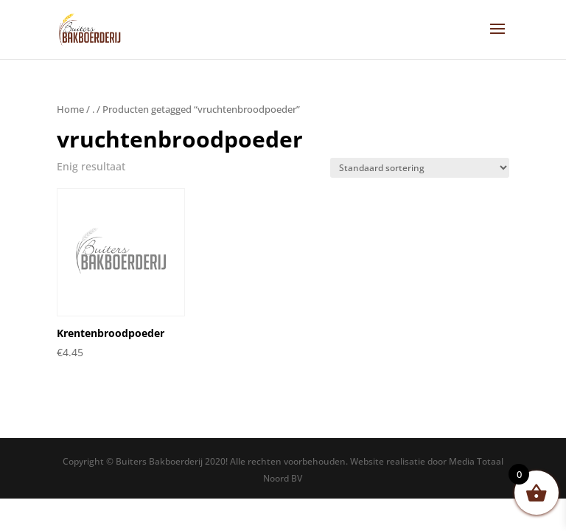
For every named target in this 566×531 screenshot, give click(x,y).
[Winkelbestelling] (419, 168)
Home (70, 109)
